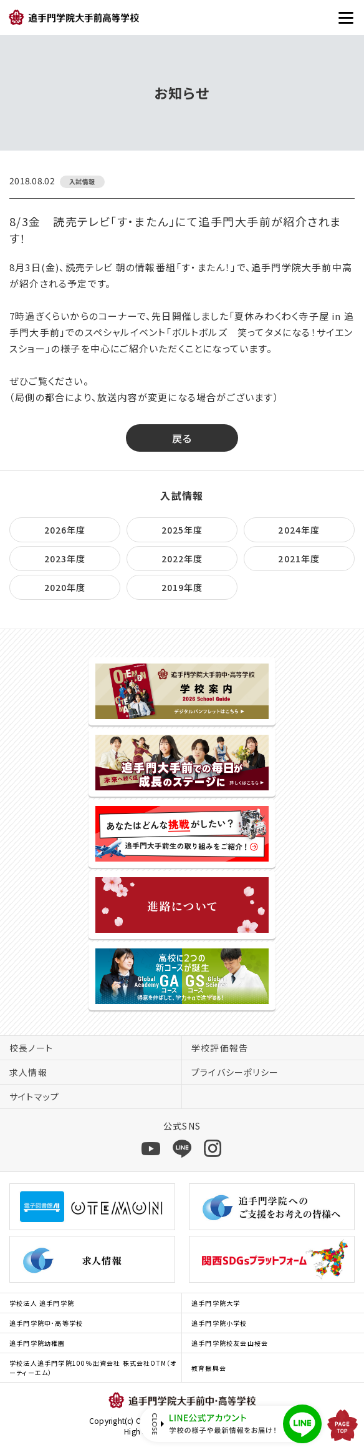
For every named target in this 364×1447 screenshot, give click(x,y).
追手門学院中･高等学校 (46, 1323)
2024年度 (299, 530)
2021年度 (299, 558)
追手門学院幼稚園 (37, 1343)
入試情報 (181, 495)
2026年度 (65, 530)
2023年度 (65, 558)
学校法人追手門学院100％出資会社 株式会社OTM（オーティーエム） (92, 1367)
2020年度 (65, 587)
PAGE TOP (342, 1425)
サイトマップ (34, 1096)
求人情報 (28, 1072)
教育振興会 (208, 1368)
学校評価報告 (219, 1048)
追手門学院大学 (215, 1303)
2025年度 (182, 530)
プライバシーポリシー (235, 1072)
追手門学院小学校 (219, 1323)
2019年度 (182, 587)
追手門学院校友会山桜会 (229, 1343)
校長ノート (31, 1048)
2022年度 (182, 558)
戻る (182, 437)
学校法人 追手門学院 (41, 1303)
